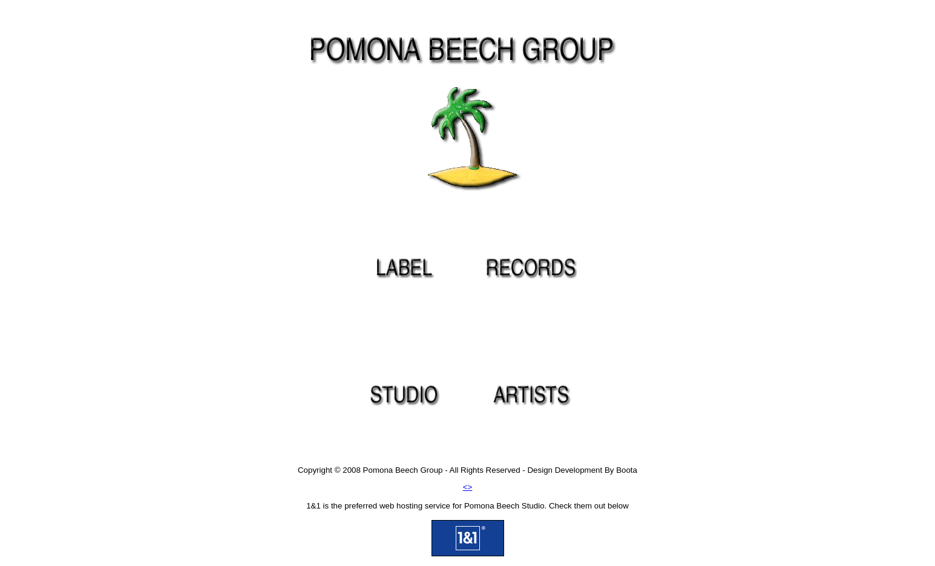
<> (468, 487)
